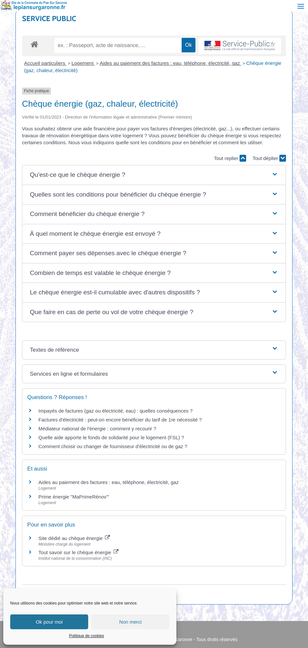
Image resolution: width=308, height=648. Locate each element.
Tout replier (230, 158)
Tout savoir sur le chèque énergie (78, 552)
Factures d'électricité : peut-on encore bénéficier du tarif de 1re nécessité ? (120, 419)
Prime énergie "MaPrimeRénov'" (74, 497)
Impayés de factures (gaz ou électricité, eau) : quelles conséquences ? (115, 411)
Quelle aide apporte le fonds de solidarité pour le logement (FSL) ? (111, 437)
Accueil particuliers (45, 63)
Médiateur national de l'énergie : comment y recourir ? (97, 428)
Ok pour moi (49, 622)
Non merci (130, 622)
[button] (154, 175)
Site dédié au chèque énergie (74, 538)
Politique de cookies (86, 636)
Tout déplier (269, 158)
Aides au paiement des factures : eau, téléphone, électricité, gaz (170, 63)
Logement (83, 63)
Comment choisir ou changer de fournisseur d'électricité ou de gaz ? (112, 446)
